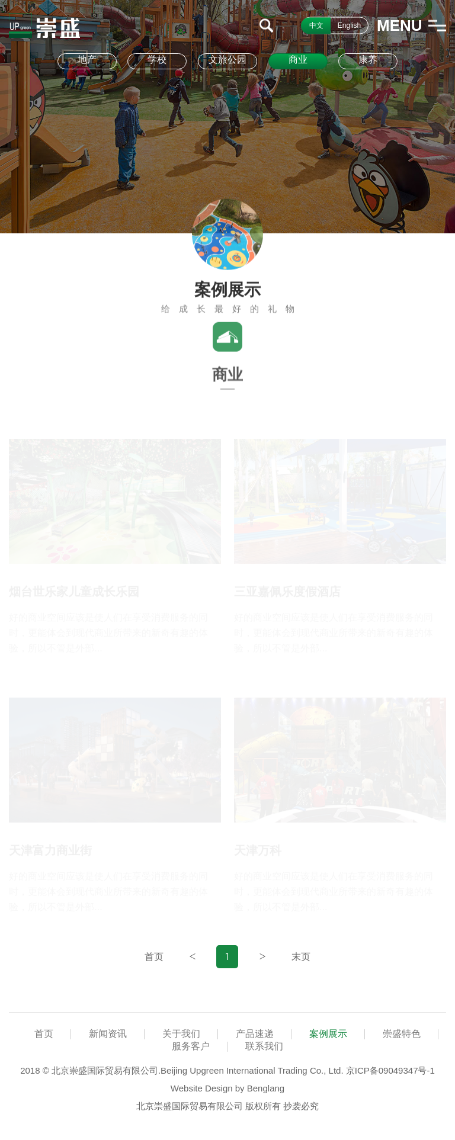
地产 (87, 59)
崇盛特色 (402, 1034)
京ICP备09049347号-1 (390, 1070)
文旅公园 (227, 59)
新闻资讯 (108, 1034)
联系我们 (264, 1046)
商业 (298, 59)
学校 (157, 59)
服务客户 (191, 1046)
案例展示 (328, 1034)
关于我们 (181, 1034)
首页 (43, 1034)
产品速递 (255, 1034)
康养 (367, 59)
